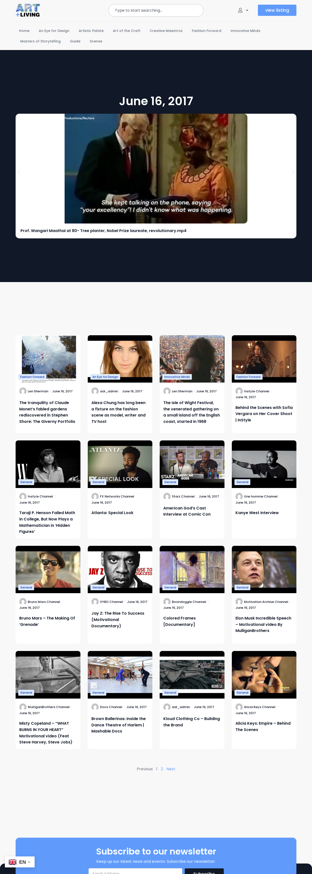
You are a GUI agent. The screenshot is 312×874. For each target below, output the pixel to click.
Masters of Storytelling (40, 41)
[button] (19, 172)
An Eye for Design (54, 30)
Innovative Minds (245, 30)
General (26, 482)
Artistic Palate (91, 30)
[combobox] (155, 10)
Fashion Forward (206, 30)
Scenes (96, 41)
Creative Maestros (166, 30)
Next (170, 769)
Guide (75, 41)
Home (24, 30)
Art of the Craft (126, 30)
